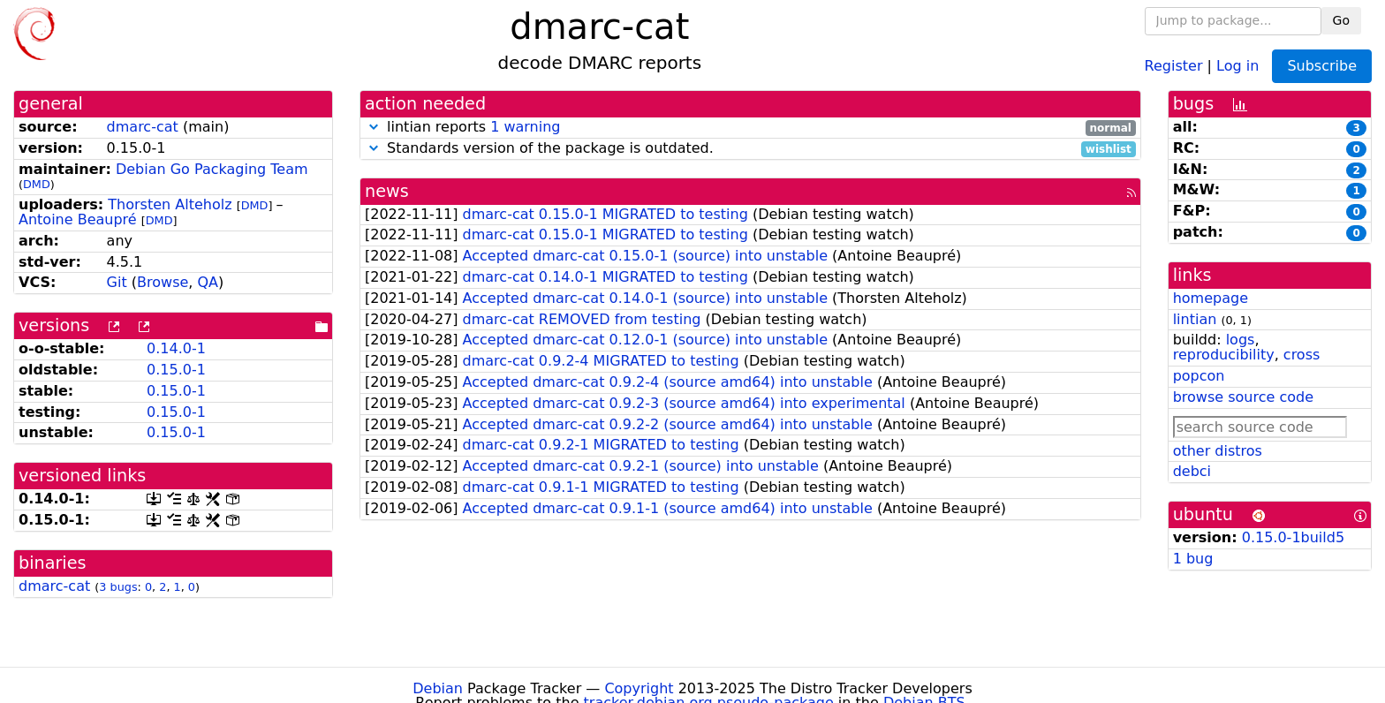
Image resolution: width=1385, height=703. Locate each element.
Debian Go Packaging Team (212, 169)
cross (1301, 354)
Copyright (638, 688)
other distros (1217, 450)
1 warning (525, 126)
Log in (1237, 65)
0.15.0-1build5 (1293, 537)
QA (207, 282)
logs (1240, 339)
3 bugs (118, 586)
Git (117, 282)
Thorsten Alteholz (169, 204)
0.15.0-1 (176, 369)
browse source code (1243, 397)
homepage (1210, 298)
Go (1341, 20)
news (387, 191)
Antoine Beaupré (78, 219)
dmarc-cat (142, 126)
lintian (1195, 319)
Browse (162, 282)
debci (1192, 471)
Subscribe (1322, 65)
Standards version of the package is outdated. (750, 148)
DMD (36, 184)
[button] (373, 126)
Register (1174, 65)
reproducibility (1224, 354)
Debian (437, 688)
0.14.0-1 (176, 348)
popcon (1199, 375)
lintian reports (750, 127)
